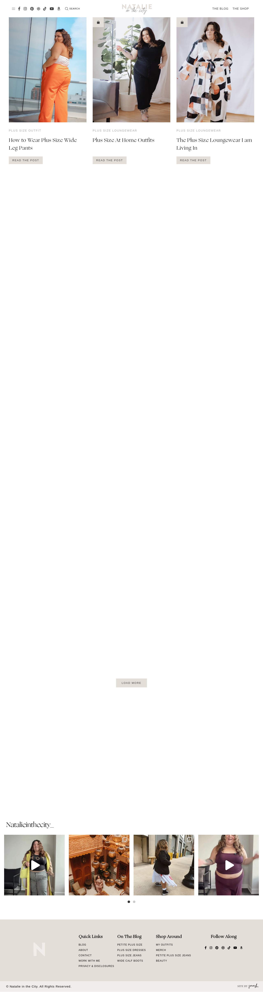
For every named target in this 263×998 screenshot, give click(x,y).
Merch (161, 950)
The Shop (241, 8)
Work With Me (89, 960)
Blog (82, 944)
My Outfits (164, 944)
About (83, 950)
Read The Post (25, 160)
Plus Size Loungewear (115, 130)
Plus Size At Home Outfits (124, 141)
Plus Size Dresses (131, 950)
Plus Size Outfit (25, 130)
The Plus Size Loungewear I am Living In (214, 144)
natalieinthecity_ (30, 825)
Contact (85, 955)
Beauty (161, 960)
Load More (131, 682)
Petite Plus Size (130, 944)
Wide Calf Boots (130, 960)
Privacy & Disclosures (96, 966)
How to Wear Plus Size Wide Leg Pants (43, 144)
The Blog (220, 8)
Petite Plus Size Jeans (173, 955)
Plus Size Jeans (129, 955)
